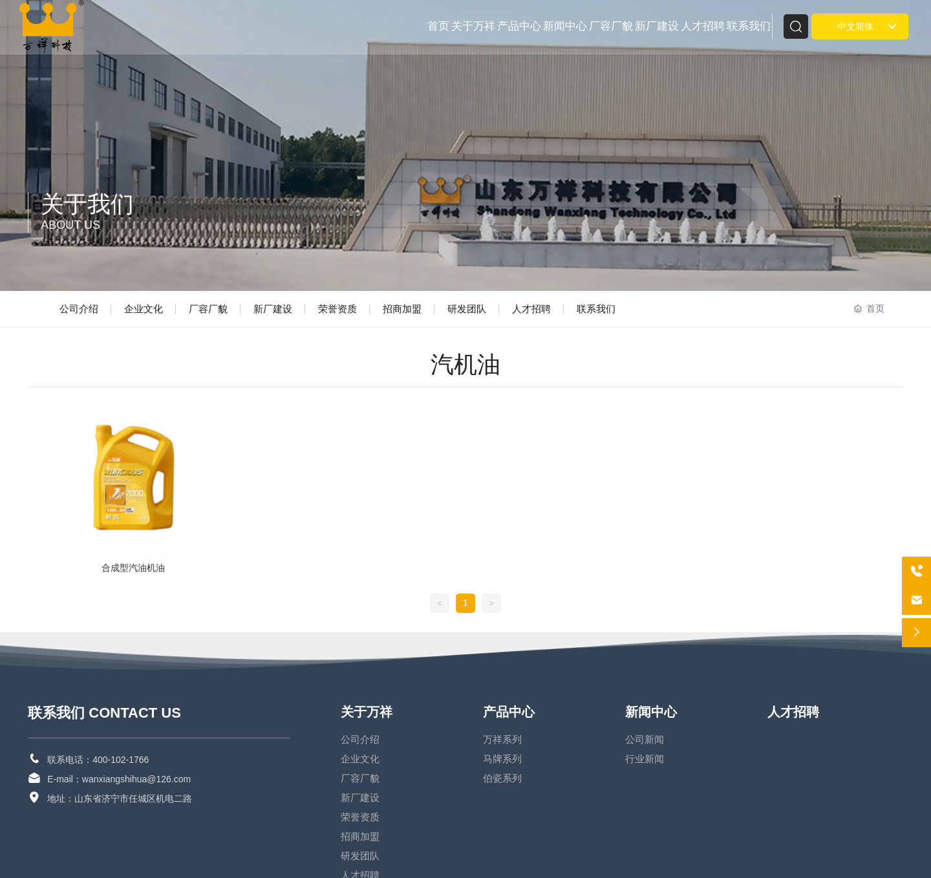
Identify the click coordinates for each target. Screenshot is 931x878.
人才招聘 (531, 308)
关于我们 (87, 204)
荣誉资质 (337, 308)
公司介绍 (78, 308)
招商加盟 (402, 308)
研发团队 (466, 308)
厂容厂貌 (208, 308)
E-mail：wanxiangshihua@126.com (119, 779)
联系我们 (596, 308)
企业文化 (143, 308)
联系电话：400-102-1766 (98, 760)
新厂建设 (272, 308)
